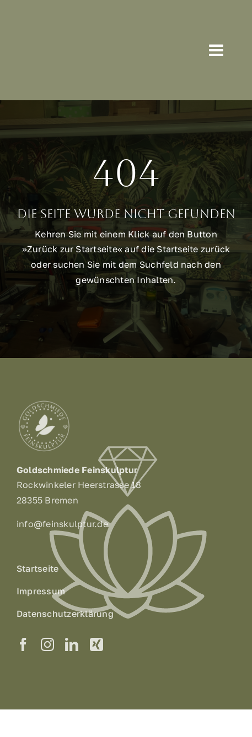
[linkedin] (71, 646)
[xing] (96, 646)
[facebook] (23, 646)
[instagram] (47, 646)
